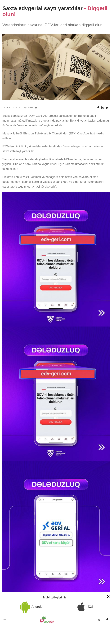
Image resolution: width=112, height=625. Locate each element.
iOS (84, 607)
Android (30, 607)
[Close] (108, 596)
